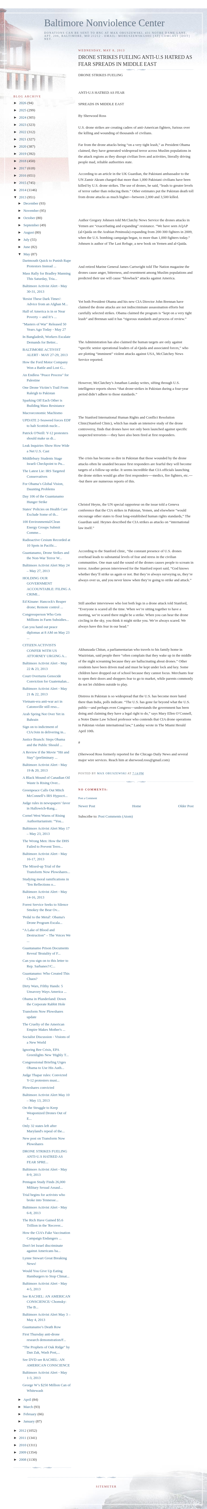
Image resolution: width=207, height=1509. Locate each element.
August (29, 232)
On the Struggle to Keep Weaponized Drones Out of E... (44, 1113)
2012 (23, 1430)
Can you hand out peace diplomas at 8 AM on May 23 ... (45, 632)
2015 (23, 183)
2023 (23, 124)
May (27, 254)
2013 (23, 197)
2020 (23, 146)
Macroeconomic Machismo (42, 413)
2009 (23, 1452)
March (28, 1407)
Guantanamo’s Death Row (41, 1327)
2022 (23, 132)
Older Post (186, 806)
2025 (23, 110)
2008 (23, 1459)
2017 (23, 168)
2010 (23, 1445)
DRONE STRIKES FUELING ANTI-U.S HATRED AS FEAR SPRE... (44, 1156)
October (29, 218)
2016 (23, 175)
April (27, 1399)
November (31, 210)
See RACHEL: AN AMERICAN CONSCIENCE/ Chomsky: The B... (46, 1301)
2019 (23, 154)
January (29, 1421)
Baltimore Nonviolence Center (104, 23)
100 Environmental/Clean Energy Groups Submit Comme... (41, 527)
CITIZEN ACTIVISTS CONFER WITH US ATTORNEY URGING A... (44, 650)
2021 (23, 139)
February (30, 1414)
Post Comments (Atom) (115, 816)
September (31, 225)
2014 (23, 190)
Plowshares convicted (38, 1087)
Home (136, 806)
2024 (23, 117)
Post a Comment (87, 798)
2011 (23, 1438)
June (27, 247)
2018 (23, 161)
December (31, 203)
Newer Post (86, 806)
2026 (23, 103)
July (26, 239)
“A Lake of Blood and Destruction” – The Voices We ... (46, 935)
